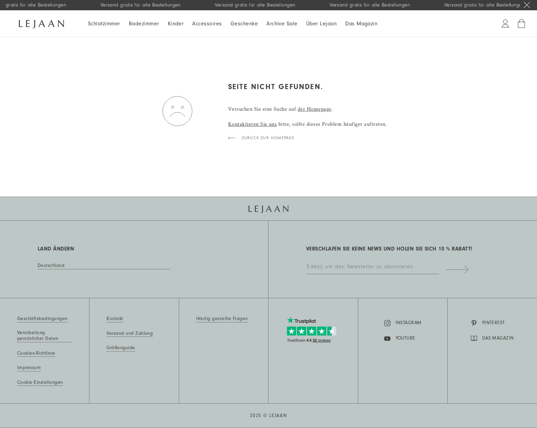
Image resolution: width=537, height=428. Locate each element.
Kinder (176, 24)
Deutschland (51, 265)
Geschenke (244, 24)
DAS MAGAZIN (492, 338)
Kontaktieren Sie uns (252, 123)
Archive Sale (282, 24)
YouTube (399, 338)
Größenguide (121, 348)
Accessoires (207, 24)
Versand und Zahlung (130, 333)
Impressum (29, 367)
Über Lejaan (321, 24)
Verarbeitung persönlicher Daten (38, 336)
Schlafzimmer (104, 24)
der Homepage (315, 108)
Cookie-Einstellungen (40, 382)
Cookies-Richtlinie (36, 353)
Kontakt (115, 318)
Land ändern (56, 249)
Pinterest (488, 323)
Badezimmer (144, 24)
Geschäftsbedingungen (42, 318)
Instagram (403, 323)
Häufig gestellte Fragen (222, 318)
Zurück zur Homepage (268, 138)
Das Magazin (361, 24)
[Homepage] (41, 23)
